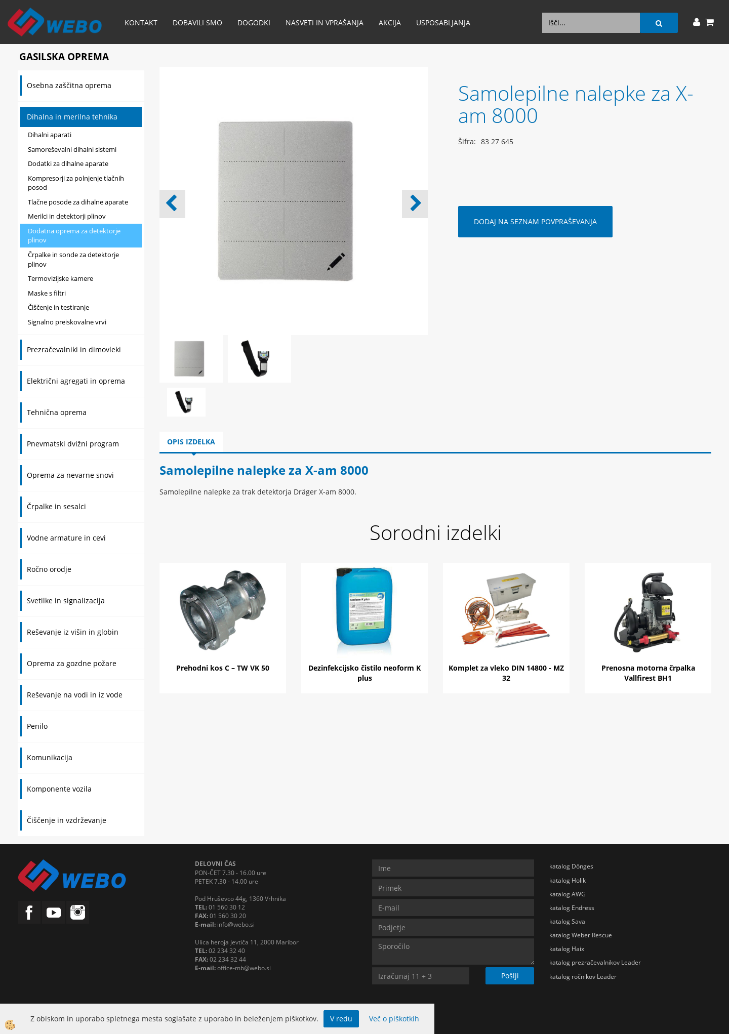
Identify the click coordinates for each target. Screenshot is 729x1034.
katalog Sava (567, 921)
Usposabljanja (443, 22)
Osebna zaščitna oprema (69, 85)
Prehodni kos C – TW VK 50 (222, 668)
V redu (341, 1018)
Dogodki (253, 22)
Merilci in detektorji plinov (67, 216)
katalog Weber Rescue (580, 935)
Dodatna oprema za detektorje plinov (74, 235)
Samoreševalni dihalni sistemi (72, 149)
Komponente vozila (59, 789)
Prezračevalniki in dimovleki (74, 349)
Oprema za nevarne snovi (70, 475)
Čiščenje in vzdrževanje (66, 820)
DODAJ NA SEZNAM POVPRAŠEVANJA (535, 221)
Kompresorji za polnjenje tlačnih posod (76, 183)
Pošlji (510, 975)
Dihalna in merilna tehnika (72, 116)
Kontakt (141, 22)
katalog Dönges (571, 866)
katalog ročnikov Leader (583, 976)
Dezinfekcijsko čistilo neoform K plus (364, 673)
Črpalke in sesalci (56, 506)
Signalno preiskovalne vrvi (67, 321)
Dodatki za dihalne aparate (68, 163)
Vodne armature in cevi (66, 538)
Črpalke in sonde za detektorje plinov (73, 259)
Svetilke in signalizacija (66, 600)
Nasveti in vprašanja (324, 22)
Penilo (37, 726)
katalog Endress (571, 907)
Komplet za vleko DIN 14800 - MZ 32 (506, 673)
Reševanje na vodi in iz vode (75, 694)
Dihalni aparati (49, 134)
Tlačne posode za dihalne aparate (78, 201)
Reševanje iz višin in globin (72, 632)
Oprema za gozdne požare (71, 663)
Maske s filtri (47, 293)
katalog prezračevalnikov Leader (595, 962)
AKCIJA (390, 22)
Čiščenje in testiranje (58, 307)
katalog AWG (567, 894)
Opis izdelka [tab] (191, 441)
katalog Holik (567, 880)
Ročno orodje (49, 569)
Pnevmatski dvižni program (73, 443)
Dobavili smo (197, 22)
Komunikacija (49, 757)
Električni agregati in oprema (76, 381)
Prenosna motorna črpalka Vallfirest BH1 (648, 673)
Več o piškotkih (394, 1018)
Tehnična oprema (57, 412)
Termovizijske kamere (60, 278)
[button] (415, 204)
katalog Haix (566, 948)
